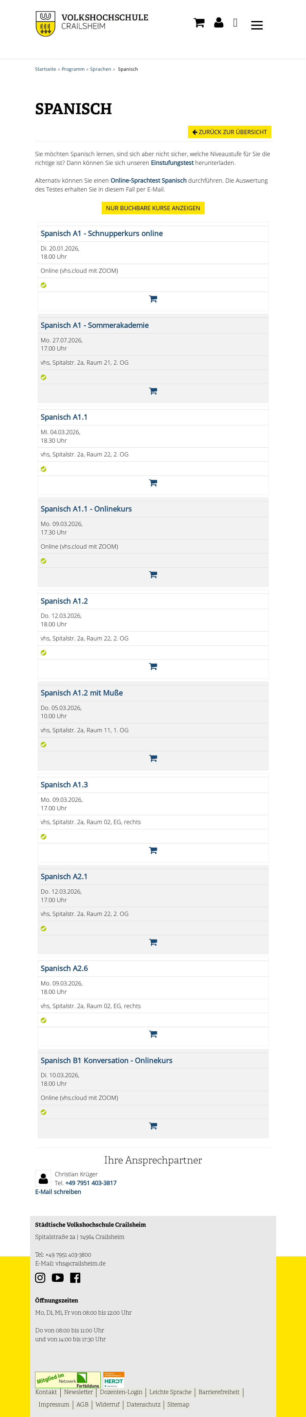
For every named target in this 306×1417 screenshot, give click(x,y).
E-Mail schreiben (58, 1191)
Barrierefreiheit (219, 1392)
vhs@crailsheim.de (80, 1263)
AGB (82, 1404)
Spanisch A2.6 (64, 968)
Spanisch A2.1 (64, 876)
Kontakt (46, 1392)
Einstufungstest (172, 163)
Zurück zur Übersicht (229, 132)
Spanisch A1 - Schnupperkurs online (102, 233)
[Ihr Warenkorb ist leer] (199, 24)
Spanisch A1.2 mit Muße (82, 692)
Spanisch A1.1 (64, 417)
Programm (73, 69)
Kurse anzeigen (153, 208)
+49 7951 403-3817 (90, 1182)
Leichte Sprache (170, 1392)
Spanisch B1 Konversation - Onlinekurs (107, 1060)
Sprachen (100, 69)
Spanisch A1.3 (64, 784)
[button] (218, 24)
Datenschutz (143, 1404)
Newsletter (78, 1392)
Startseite (45, 69)
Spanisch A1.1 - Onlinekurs (86, 509)
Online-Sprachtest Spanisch (149, 180)
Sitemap (178, 1404)
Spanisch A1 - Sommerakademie (95, 325)
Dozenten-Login (121, 1392)
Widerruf (107, 1404)
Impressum (54, 1404)
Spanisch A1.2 (64, 600)
